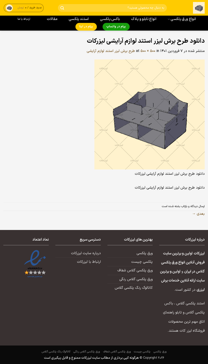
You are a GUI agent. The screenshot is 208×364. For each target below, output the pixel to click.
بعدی (198, 214)
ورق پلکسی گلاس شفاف (135, 270)
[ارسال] (62, 8)
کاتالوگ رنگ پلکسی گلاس (134, 287)
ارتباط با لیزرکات (89, 262)
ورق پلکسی (145, 253)
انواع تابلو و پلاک (143, 19)
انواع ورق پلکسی (182, 19)
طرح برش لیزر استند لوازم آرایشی (111, 51)
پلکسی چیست (142, 262)
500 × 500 (148, 51)
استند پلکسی (79, 19)
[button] (24, 8)
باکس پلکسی (110, 19)
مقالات (52, 19)
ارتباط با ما (24, 19)
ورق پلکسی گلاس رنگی (136, 279)
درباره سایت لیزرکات (86, 253)
